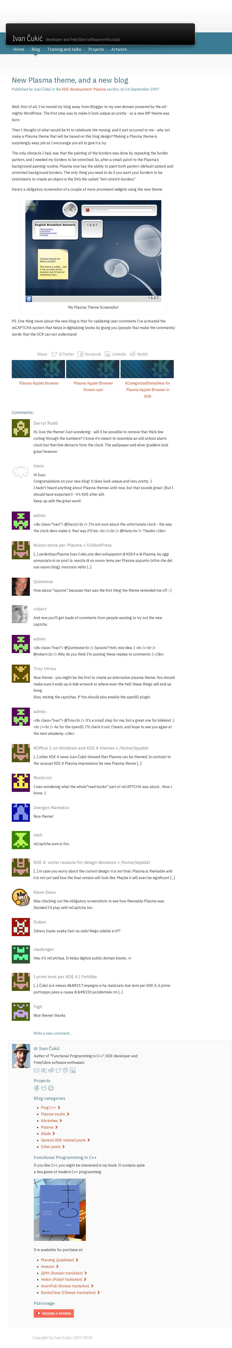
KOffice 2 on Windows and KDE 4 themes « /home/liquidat (91, 748)
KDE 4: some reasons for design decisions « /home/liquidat (92, 862)
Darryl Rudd (46, 423)
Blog (35, 49)
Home (18, 49)
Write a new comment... (52, 1033)
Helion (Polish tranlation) (63, 1279)
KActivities (51, 1120)
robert (40, 609)
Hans (39, 466)
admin (40, 515)
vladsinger (44, 949)
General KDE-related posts (65, 1140)
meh (38, 835)
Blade (48, 1133)
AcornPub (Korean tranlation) (67, 1286)
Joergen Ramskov (51, 807)
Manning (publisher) (59, 1260)
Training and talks (64, 49)
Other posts (53, 1146)
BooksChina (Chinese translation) (70, 1292)
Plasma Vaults (55, 1114)
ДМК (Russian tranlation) (64, 1273)
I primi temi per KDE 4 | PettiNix (65, 976)
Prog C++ (50, 1107)
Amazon (50, 1266)
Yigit (38, 1006)
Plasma (49, 1127)
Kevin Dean (45, 892)
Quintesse (43, 581)
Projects (96, 49)
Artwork (119, 49)
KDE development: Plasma (84, 89)
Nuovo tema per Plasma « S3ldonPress (73, 545)
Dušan (40, 922)
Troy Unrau (45, 668)
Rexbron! (43, 777)
